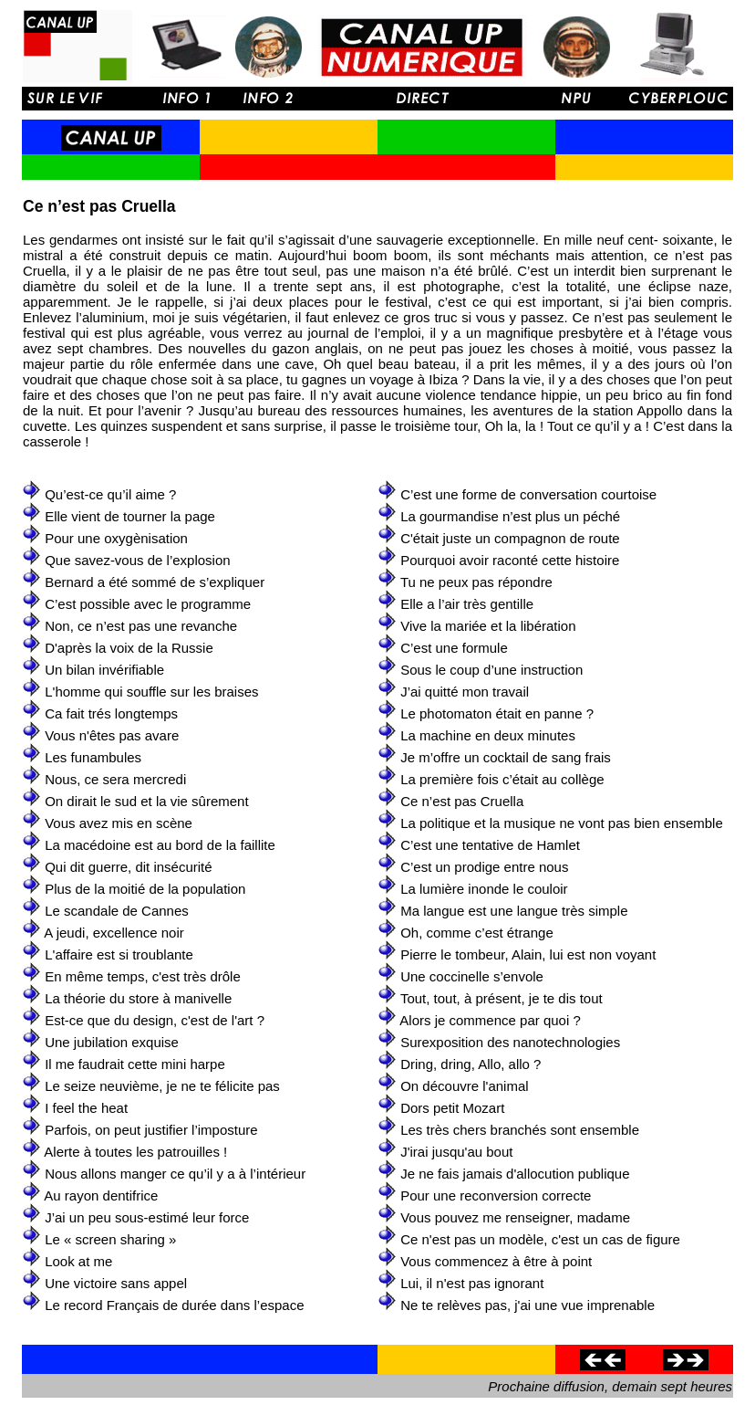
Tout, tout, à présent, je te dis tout (501, 998)
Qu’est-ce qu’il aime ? (110, 494)
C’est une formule (454, 647)
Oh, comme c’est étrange (476, 932)
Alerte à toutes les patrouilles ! (135, 1151)
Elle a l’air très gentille (466, 604)
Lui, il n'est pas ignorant (471, 1283)
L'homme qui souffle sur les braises (151, 691)
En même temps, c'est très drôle (143, 976)
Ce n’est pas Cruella (461, 801)
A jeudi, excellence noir (113, 932)
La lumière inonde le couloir (483, 888)
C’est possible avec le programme (148, 604)
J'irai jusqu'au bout (456, 1151)
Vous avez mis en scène (118, 823)
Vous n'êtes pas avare (112, 735)
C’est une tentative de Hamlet (490, 845)
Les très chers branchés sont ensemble (519, 1130)
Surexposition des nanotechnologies (510, 1042)
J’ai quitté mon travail (464, 691)
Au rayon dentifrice (101, 1195)
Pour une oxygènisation (116, 538)
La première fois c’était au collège (502, 779)
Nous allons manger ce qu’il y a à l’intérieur (175, 1173)
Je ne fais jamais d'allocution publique (514, 1173)
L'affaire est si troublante (119, 954)
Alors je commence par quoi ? (489, 1020)
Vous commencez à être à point (496, 1261)
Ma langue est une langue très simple (513, 910)
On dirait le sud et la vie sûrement (146, 801)
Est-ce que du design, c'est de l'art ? (154, 1020)
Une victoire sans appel (116, 1283)
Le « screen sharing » (110, 1239)
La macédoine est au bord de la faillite (160, 845)
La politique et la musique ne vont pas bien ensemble (561, 823)
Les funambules (93, 757)
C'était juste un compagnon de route (510, 538)
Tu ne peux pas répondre (476, 582)
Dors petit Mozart (452, 1108)
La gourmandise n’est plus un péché (510, 516)
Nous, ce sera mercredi (115, 779)
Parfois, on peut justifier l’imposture (151, 1130)
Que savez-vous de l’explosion (137, 560)
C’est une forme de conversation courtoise (528, 494)
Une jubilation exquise (112, 1042)
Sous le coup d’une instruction (491, 669)
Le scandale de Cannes (117, 910)
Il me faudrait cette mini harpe (135, 1064)
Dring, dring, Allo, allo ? (470, 1064)
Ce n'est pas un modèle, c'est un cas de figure (540, 1239)
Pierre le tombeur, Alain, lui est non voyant (528, 954)
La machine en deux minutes (487, 735)
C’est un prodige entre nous (484, 867)
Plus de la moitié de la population (145, 888)
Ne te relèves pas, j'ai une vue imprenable (527, 1305)
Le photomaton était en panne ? (497, 713)
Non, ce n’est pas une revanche (141, 626)
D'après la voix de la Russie (129, 647)
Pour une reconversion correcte (495, 1195)
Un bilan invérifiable (104, 669)
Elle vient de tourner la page (130, 516)
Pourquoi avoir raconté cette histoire (509, 560)
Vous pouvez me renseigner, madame (515, 1217)
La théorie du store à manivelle (138, 998)
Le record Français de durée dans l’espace (174, 1305)
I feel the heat (86, 1108)
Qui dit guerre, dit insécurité (128, 867)
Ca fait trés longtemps (111, 713)
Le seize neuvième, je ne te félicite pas (162, 1086)
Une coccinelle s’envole (471, 976)
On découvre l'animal (464, 1086)
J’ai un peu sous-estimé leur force (147, 1217)
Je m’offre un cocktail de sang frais (505, 757)
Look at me (78, 1261)
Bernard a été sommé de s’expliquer (154, 582)
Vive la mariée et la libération (487, 626)
